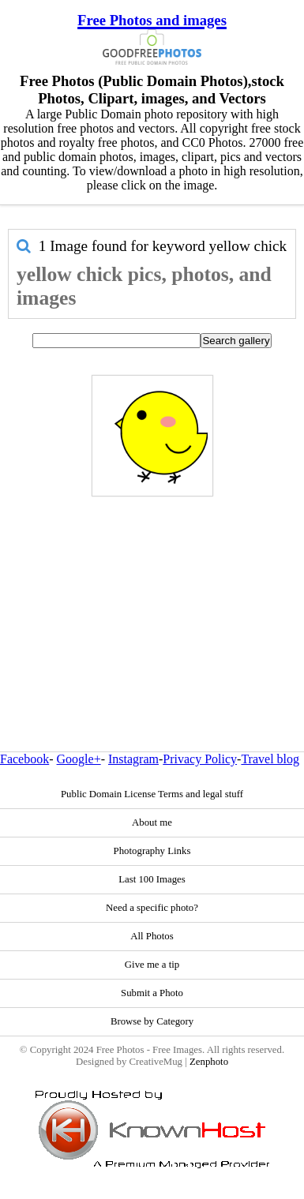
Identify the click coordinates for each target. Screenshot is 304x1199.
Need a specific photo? (152, 907)
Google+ (79, 759)
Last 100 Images (152, 879)
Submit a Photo (152, 993)
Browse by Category (152, 1021)
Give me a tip (152, 964)
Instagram (133, 759)
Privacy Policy (200, 759)
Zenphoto (209, 1061)
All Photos (151, 936)
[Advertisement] (148, 590)
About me (152, 822)
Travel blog (270, 759)
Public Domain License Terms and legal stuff (152, 794)
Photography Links (152, 850)
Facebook (24, 759)
